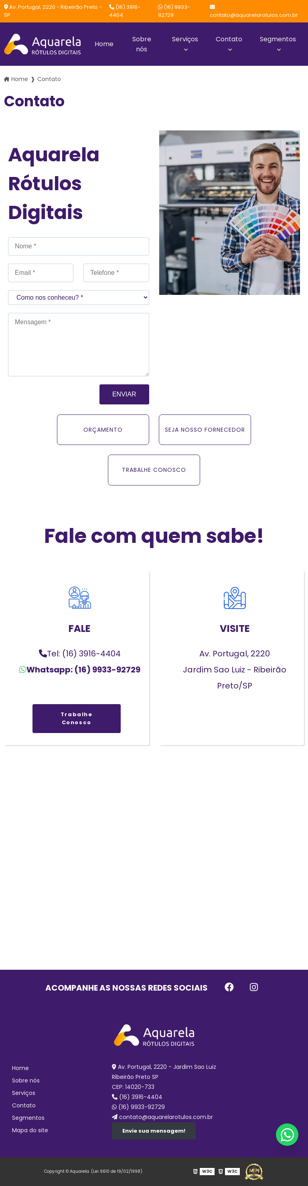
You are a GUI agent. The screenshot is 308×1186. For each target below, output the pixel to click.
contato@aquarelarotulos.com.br (254, 11)
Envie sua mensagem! (153, 1131)
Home (104, 44)
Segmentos (278, 39)
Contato (229, 39)
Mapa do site (30, 1130)
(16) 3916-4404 (124, 11)
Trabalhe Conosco (77, 718)
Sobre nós (141, 44)
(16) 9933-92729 (174, 11)
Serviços (185, 39)
